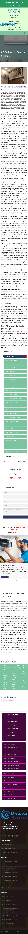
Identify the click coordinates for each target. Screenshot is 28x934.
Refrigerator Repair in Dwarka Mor (10, 872)
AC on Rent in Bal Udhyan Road (11, 725)
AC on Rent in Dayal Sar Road (11, 761)
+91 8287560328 (14, 17)
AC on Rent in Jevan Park (12, 390)
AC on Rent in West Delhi (12, 432)
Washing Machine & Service (12, 451)
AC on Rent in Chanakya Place (11, 747)
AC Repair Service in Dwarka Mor (10, 908)
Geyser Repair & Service (11, 440)
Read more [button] (4, 577)
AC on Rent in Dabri (10, 371)
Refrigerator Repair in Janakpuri (9, 876)
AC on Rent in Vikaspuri (11, 425)
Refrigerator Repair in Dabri (8, 865)
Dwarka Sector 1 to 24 (7, 710)
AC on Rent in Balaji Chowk (10, 721)
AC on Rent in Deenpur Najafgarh (12, 765)
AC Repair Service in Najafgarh (9, 916)
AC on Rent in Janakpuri (11, 387)
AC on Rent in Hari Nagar (10, 780)
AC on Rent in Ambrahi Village (23, 674)
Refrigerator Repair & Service (13, 448)
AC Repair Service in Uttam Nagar (10, 919)
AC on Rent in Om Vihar (11, 413)
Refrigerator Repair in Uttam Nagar (10, 884)
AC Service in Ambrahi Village (5, 676)
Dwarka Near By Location (8, 700)
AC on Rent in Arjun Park (11, 360)
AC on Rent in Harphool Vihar (11, 784)
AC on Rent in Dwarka (11, 375)
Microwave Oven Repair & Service (14, 444)
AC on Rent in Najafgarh (11, 406)
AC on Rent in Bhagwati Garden (11, 728)
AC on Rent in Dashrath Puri (10, 758)
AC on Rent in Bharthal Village (11, 739)
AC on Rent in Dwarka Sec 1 (12, 383)
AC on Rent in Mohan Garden (13, 402)
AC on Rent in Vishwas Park (12, 429)
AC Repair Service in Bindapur (9, 896)
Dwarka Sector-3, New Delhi (14, 29)
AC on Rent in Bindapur (11, 368)
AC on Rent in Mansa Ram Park (13, 398)
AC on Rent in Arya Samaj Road (13, 364)
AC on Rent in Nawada (11, 409)
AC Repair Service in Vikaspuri (9, 923)
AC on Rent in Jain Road (9, 798)
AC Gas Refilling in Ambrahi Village (14, 676)
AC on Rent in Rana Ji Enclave (13, 417)
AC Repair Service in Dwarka (9, 904)
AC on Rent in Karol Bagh (12, 394)
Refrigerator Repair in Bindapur (9, 861)
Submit (15, 517)
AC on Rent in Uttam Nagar (12, 421)
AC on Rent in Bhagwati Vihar (11, 732)
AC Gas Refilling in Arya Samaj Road (14, 686)
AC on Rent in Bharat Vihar (10, 735)
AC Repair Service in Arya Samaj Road (5, 686)
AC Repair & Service (10, 356)
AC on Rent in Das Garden (10, 754)
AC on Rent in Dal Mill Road (10, 751)
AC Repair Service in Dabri (8, 900)
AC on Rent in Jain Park (9, 795)
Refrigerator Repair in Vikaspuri (9, 888)
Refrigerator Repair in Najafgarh (10, 880)
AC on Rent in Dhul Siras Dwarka (11, 768)
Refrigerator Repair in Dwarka (9, 868)
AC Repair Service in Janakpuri (9, 912)
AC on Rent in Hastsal (9, 791)
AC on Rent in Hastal (9, 787)
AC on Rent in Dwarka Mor (12, 379)
